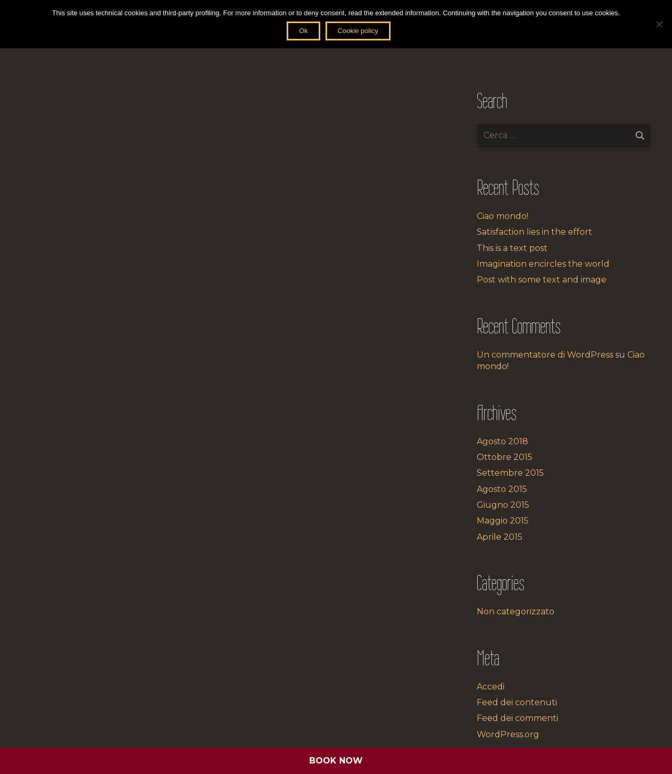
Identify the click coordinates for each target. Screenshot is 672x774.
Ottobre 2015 (504, 457)
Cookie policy (358, 31)
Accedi (491, 687)
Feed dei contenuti (517, 702)
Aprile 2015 (499, 537)
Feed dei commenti (517, 718)
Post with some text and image (541, 280)
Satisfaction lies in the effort (534, 232)
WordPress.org (508, 734)
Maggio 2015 (503, 521)
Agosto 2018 (502, 441)
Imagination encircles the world (543, 264)
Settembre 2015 (510, 473)
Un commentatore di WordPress (545, 355)
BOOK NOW (336, 761)
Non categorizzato (515, 611)
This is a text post (512, 248)
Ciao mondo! (502, 216)
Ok (303, 31)
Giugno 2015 (503, 505)
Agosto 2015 (502, 489)
